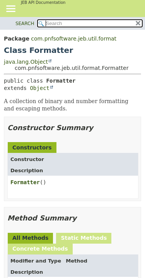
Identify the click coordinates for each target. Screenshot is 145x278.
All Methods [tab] (30, 238)
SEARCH (24, 23)
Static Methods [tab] (84, 238)
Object (39, 88)
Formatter (25, 182)
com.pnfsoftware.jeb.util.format (73, 39)
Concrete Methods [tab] (40, 249)
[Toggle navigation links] (10, 9)
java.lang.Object (26, 62)
